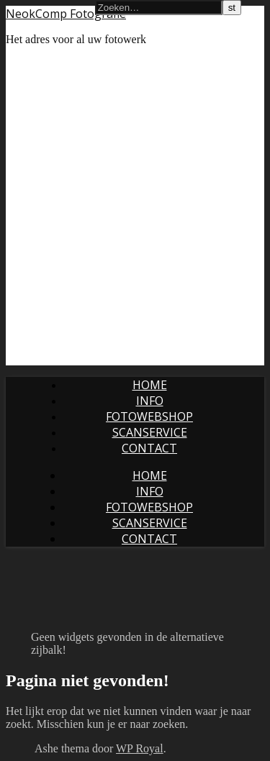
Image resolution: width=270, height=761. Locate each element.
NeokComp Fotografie (66, 14)
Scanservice (149, 432)
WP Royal (139, 748)
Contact (149, 448)
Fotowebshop (149, 416)
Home (149, 385)
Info (149, 401)
